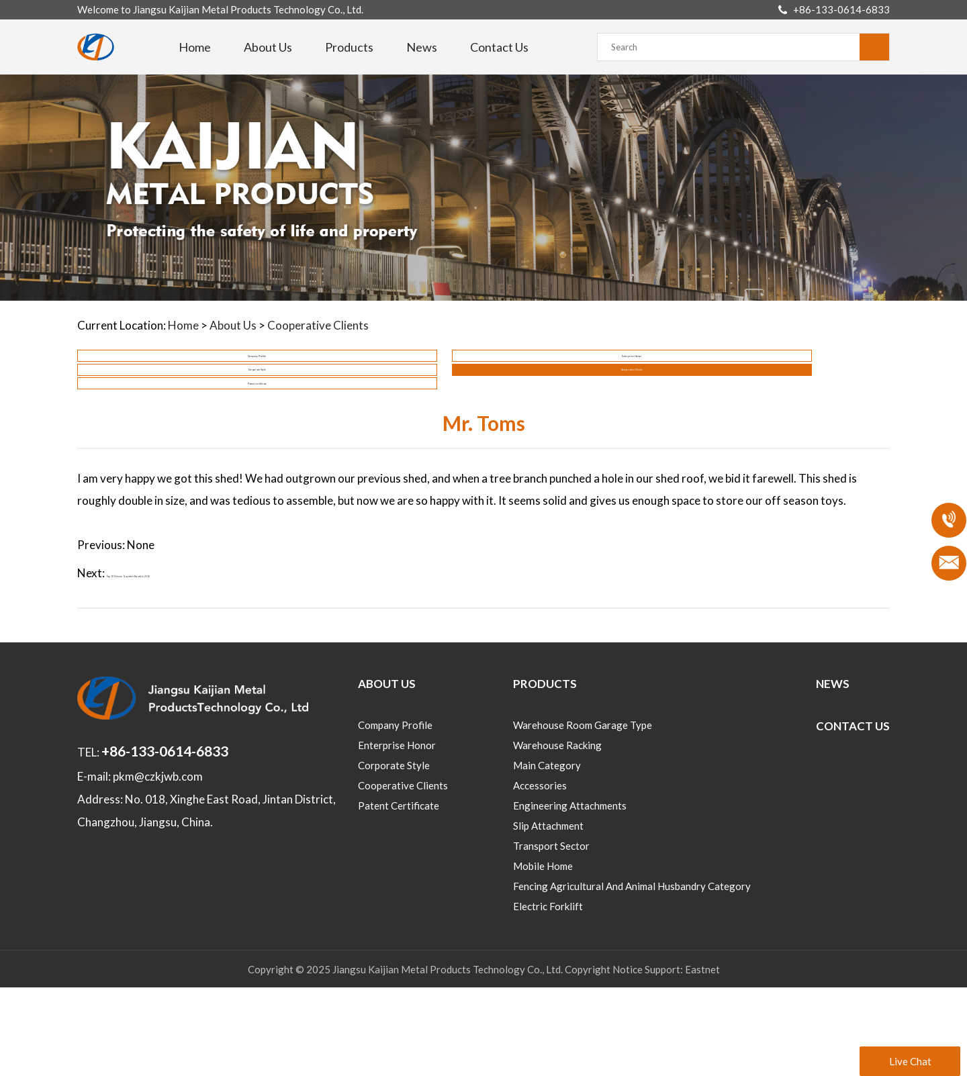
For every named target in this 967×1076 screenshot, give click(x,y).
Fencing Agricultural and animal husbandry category (632, 975)
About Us (268, 47)
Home (195, 47)
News (421, 47)
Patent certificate (175, 442)
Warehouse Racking (557, 834)
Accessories (540, 874)
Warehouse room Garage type (582, 814)
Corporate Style (586, 377)
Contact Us (499, 47)
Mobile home (543, 954)
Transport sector (551, 934)
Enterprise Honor (380, 377)
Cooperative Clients (318, 325)
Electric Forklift (548, 995)
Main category (547, 854)
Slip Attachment (548, 914)
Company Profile (175, 377)
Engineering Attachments (570, 894)
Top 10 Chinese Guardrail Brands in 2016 (209, 661)
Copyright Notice (604, 1058)
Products (349, 47)
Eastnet (702, 1058)
